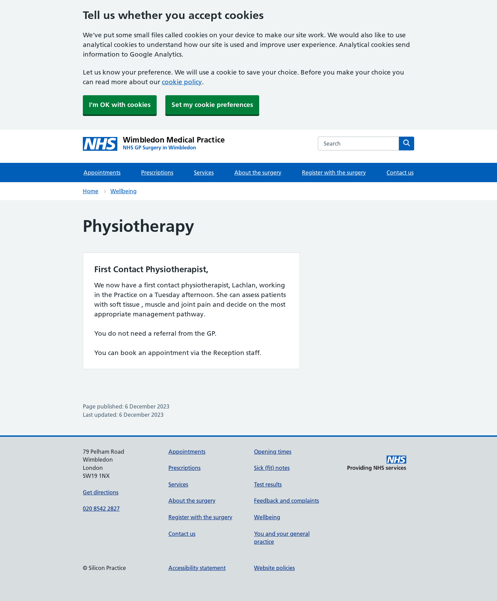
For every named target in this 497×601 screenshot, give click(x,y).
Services (204, 172)
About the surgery (257, 172)
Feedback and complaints (286, 500)
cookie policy (182, 82)
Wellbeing (123, 191)
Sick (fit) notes (272, 467)
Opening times (272, 451)
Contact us (400, 172)
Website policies (274, 567)
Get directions (100, 492)
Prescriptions (157, 172)
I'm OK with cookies (119, 105)
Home (90, 191)
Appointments (102, 172)
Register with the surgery (334, 172)
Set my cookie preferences (212, 105)
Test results (268, 484)
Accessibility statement (197, 567)
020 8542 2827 (101, 508)
